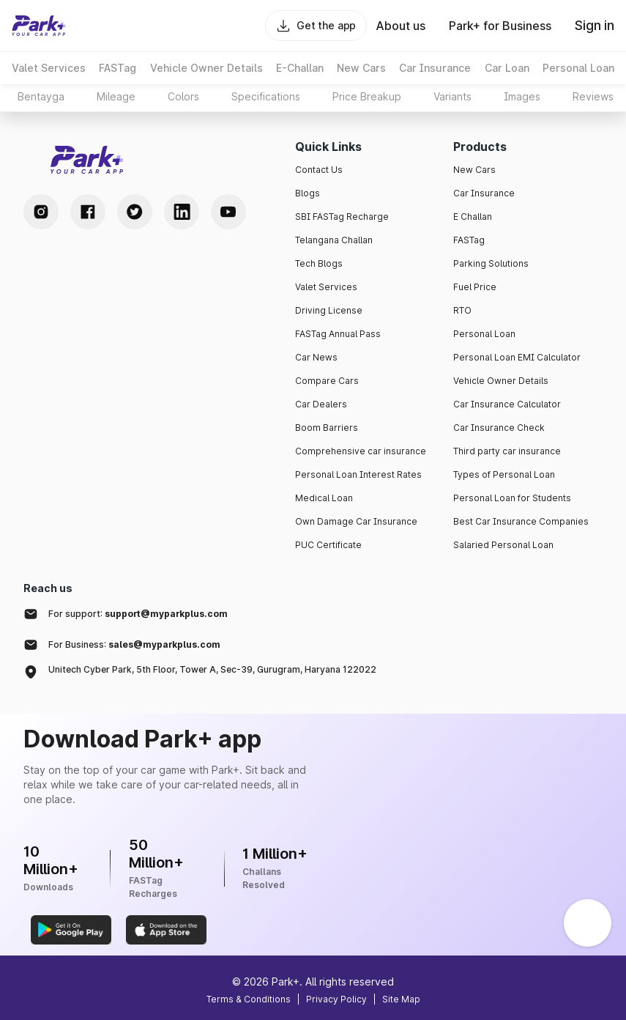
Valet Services (326, 286)
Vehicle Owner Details (500, 380)
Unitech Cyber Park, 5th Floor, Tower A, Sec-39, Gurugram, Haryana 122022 (212, 669)
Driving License (328, 310)
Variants (452, 96)
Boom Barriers (326, 427)
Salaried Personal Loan (503, 544)
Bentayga (41, 96)
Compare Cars (327, 380)
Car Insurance (484, 193)
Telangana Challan (334, 239)
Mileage (116, 96)
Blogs (307, 193)
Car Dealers (321, 404)
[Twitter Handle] (134, 211)
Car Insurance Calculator (507, 404)
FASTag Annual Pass (338, 333)
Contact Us (319, 169)
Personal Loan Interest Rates (358, 474)
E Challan (472, 216)
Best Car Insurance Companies (521, 521)
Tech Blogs (319, 263)
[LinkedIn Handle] (181, 211)
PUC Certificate (328, 544)
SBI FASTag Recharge (342, 216)
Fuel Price (474, 286)
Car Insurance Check (499, 427)
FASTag (469, 239)
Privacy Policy (336, 999)
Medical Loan (324, 497)
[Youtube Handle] (228, 211)
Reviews (593, 96)
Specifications (265, 96)
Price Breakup (366, 96)
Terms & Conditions (248, 999)
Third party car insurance (507, 451)
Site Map (401, 999)
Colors (183, 96)
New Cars (474, 169)
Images (522, 96)
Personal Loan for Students (512, 497)
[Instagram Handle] (41, 211)
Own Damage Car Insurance (356, 521)
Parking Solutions (491, 263)
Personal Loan (484, 333)
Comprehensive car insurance (360, 451)
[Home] (39, 25)
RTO (462, 310)
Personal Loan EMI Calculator (517, 357)
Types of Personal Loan (504, 474)
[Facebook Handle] (87, 211)
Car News (316, 357)
